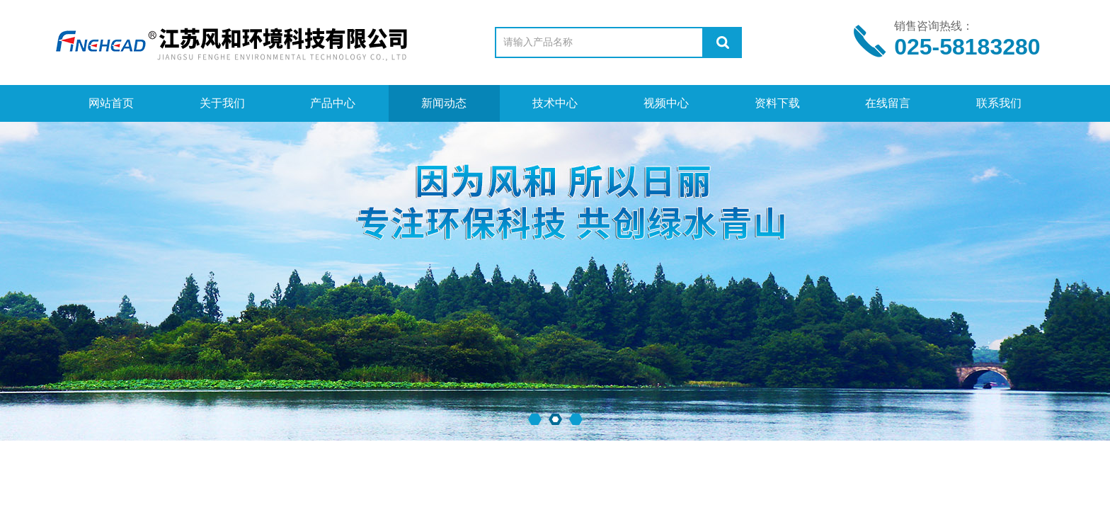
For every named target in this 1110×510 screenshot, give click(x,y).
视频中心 (666, 103)
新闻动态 (444, 103)
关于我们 (222, 103)
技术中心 (555, 103)
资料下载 (777, 103)
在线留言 (887, 103)
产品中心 (332, 103)
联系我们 (999, 103)
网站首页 (111, 103)
